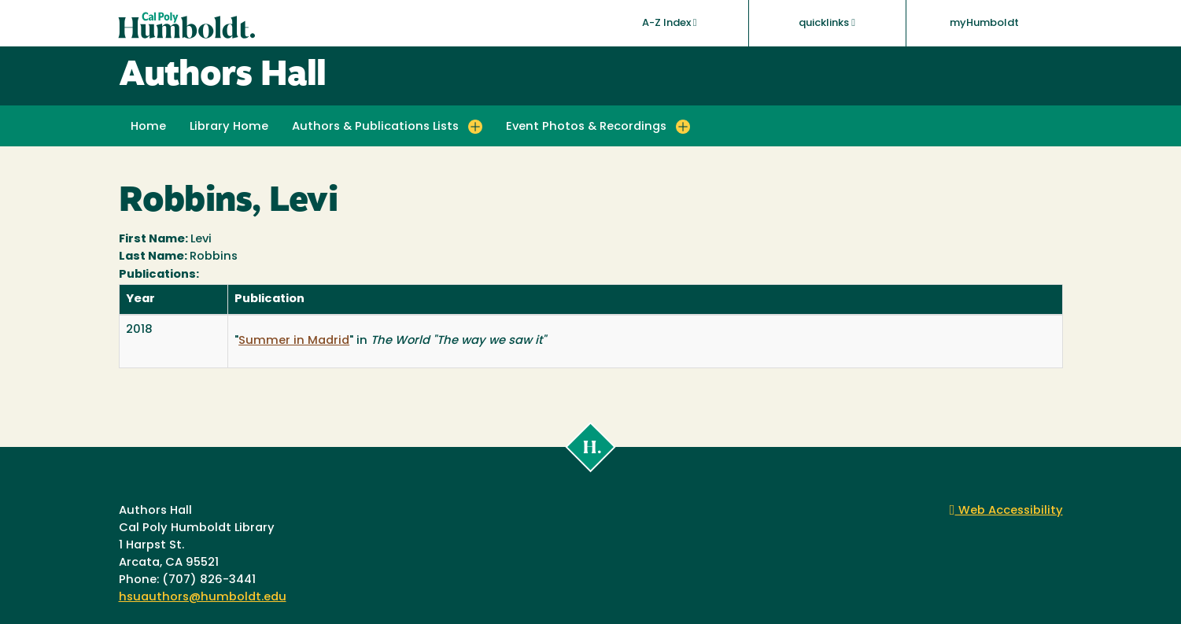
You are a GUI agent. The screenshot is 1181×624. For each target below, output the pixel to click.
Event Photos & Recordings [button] (586, 127)
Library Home (229, 127)
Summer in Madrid (293, 341)
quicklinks (827, 22)
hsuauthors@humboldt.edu (202, 598)
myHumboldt (984, 23)
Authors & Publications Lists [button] (375, 127)
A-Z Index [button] (669, 22)
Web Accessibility (1006, 511)
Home (148, 127)
